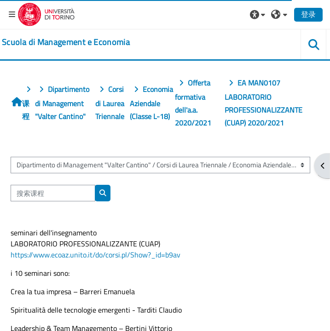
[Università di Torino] (46, 13)
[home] (66, 42)
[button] (258, 14)
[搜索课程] (53, 193)
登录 (308, 14)
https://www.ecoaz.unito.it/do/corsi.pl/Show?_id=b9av (95, 254)
